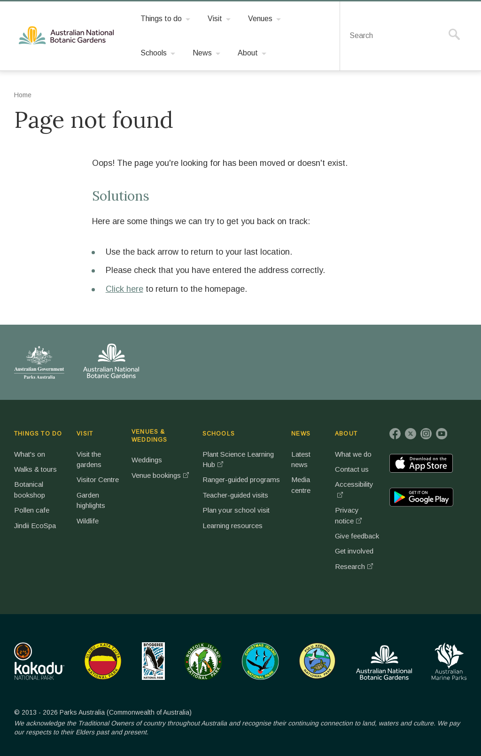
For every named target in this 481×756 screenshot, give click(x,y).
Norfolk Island (203, 661)
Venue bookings (156, 475)
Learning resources (232, 526)
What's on (29, 454)
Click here (124, 289)
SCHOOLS (218, 433)
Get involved (354, 551)
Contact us (352, 469)
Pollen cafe (31, 510)
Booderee (153, 661)
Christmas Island (260, 661)
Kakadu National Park (39, 661)
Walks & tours (35, 469)
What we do (353, 454)
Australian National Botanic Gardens (68, 35)
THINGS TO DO (38, 433)
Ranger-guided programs (241, 479)
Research (350, 566)
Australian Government (39, 362)
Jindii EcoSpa (35, 526)
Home (22, 95)
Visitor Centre (98, 479)
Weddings (147, 460)
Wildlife (88, 521)
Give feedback (357, 536)
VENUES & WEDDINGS (150, 436)
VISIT (85, 433)
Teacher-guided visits (235, 495)
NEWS (300, 433)
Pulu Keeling (317, 661)
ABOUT (346, 433)
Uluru (103, 661)
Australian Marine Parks (449, 661)
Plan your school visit (236, 510)
